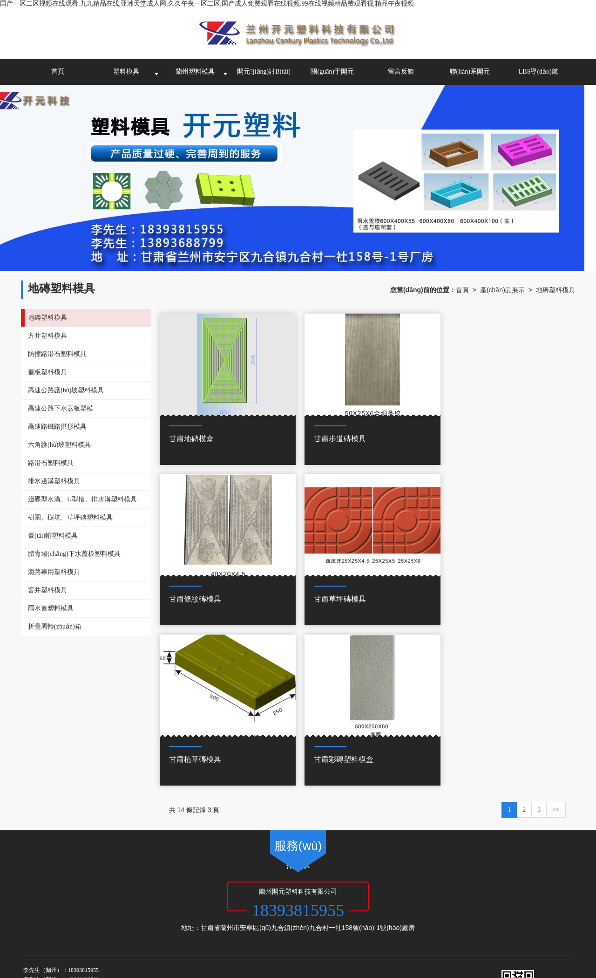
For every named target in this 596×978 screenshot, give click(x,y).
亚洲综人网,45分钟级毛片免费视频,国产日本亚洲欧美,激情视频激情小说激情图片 (286, 973)
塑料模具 (126, 71)
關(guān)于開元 (332, 71)
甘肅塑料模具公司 (136, 898)
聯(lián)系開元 (470, 71)
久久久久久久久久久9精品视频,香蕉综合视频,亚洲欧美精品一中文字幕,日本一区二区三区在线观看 (227, 954)
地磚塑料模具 (555, 290)
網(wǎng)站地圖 (249, 888)
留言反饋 (401, 71)
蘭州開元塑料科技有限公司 (126, 888)
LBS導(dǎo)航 (538, 71)
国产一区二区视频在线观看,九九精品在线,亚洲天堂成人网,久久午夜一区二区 (110, 936)
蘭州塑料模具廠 (88, 898)
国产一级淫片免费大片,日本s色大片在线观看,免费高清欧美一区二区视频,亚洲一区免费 (308, 945)
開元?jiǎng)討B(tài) (264, 71)
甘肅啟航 (213, 888)
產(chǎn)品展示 (502, 290)
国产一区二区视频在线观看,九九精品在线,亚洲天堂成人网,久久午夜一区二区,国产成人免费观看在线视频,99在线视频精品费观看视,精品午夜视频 (207, 3)
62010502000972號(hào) (79, 907)
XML (281, 888)
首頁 (57, 71)
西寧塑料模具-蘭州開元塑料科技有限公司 (272, 898)
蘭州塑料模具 (195, 71)
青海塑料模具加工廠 (190, 898)
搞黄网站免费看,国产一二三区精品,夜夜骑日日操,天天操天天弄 (91, 945)
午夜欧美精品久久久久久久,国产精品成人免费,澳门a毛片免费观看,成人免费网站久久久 (395, 964)
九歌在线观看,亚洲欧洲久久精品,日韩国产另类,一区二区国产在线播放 (167, 964)
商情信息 (304, 888)
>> (556, 644)
